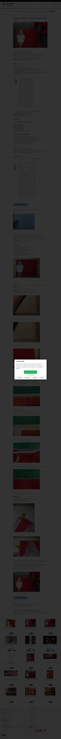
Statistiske (42, 377)
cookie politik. (40, 367)
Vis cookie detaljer (30, 374)
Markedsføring (27, 377)
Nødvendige (19, 377)
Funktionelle (35, 377)
